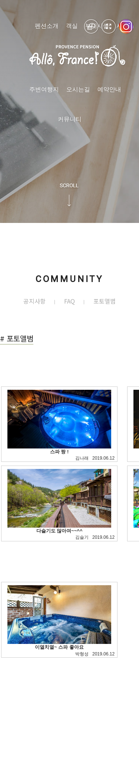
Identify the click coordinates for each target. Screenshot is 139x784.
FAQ (69, 301)
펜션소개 (47, 25)
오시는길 (78, 89)
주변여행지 (44, 89)
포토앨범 (104, 301)
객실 (72, 25)
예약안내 (109, 89)
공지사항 (34, 301)
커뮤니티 (70, 119)
